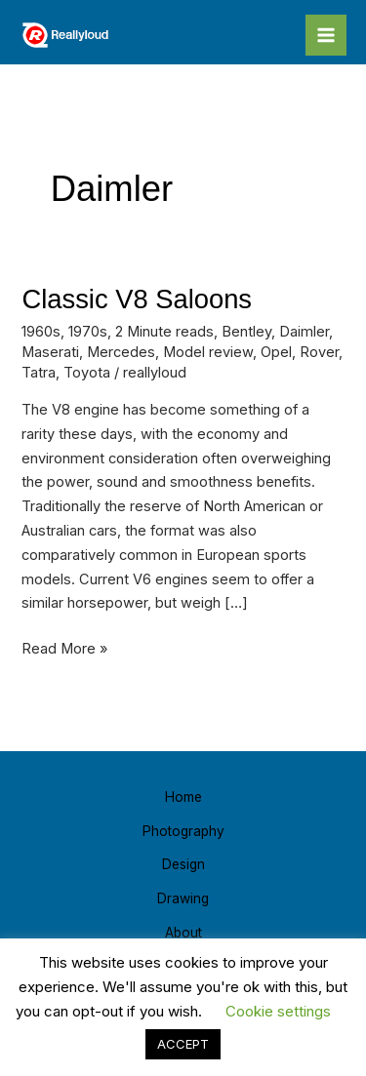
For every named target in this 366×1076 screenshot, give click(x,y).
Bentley (246, 331)
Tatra (38, 372)
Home (183, 797)
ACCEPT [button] (183, 1044)
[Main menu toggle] (325, 35)
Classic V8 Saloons (136, 299)
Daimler (304, 331)
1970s (87, 331)
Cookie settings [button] (278, 1011)
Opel (276, 352)
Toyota (86, 372)
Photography (183, 831)
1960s (41, 331)
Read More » (64, 647)
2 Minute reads (164, 331)
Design (183, 864)
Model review (208, 352)
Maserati (50, 352)
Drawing (183, 898)
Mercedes (121, 352)
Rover (319, 352)
